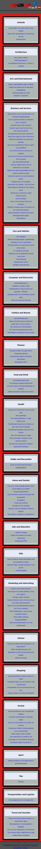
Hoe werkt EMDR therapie (21, 162)
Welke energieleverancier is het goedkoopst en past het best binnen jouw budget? (21, 652)
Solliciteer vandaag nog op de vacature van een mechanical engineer (21, 208)
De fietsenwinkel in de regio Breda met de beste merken (21, 246)
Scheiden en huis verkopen (21, 506)
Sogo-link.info (16, 845)
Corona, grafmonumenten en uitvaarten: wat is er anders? (21, 121)
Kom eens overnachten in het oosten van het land (21, 724)
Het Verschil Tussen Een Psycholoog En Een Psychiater (21, 157)
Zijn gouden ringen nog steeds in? (21, 742)
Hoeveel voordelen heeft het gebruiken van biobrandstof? (21, 645)
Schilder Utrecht (21, 196)
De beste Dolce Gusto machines (21, 125)
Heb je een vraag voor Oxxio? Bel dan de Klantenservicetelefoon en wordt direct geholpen (21, 139)
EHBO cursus (21, 421)
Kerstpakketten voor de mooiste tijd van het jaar (21, 689)
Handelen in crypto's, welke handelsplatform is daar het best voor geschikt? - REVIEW (21, 288)
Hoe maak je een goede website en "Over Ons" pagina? (21, 593)
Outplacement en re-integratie (21, 182)
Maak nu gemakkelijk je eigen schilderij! (21, 84)
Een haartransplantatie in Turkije (21, 418)
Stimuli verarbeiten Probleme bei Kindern (21, 213)
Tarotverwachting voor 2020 (21, 93)
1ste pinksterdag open (21, 318)
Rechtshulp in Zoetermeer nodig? (20, 193)
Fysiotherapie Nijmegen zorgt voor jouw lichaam (21, 431)
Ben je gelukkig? (21, 415)
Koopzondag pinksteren (20, 491)
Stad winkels (21, 359)
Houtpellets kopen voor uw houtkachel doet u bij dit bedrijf (21, 683)
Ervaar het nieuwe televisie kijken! (21, 465)
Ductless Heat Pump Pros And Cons (21, 128)
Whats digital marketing (21, 617)
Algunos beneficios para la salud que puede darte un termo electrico (20, 322)
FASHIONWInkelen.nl (21, 283)
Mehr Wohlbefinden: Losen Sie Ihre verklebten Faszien (21, 612)
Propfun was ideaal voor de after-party (21, 87)
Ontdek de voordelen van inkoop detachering (21, 536)
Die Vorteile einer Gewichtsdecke (20, 327)
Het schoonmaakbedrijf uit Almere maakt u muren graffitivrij (21, 146)
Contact (25, 848)
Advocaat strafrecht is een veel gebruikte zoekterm (21, 712)
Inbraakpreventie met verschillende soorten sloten (21, 296)
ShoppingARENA (21, 467)
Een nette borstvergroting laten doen (21, 329)
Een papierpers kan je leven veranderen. (21, 134)
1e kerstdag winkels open (21, 380)
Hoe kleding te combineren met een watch (21, 332)
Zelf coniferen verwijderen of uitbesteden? (21, 514)
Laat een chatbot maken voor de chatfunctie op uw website (21, 166)
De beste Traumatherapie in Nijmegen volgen (21, 718)
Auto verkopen (21, 236)
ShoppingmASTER (21, 541)
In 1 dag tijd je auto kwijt (21, 251)
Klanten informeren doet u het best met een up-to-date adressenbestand (21, 601)
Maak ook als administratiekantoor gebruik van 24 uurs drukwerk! (21, 607)
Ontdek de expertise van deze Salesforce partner (21, 177)
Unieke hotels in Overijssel (21, 835)
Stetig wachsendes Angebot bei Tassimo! (21, 391)
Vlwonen (21, 782)
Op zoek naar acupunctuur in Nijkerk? (21, 444)
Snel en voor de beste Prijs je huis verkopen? (21, 203)
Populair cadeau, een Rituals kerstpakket (21, 693)
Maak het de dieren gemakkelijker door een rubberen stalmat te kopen (21, 172)
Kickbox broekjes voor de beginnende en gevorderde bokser (21, 762)
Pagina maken (26, 845)
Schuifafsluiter (21, 90)
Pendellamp (21, 500)
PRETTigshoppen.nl (21, 60)
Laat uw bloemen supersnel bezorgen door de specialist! (21, 496)
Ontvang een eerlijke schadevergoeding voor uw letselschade (20, 729)
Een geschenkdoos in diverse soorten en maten (21, 677)
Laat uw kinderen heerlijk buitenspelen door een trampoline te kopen (21, 560)
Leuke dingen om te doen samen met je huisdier (21, 29)
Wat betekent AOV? (21, 362)
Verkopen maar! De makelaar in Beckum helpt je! (21, 510)
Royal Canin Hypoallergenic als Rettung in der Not (21, 35)
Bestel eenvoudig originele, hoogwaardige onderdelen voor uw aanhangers (21, 241)
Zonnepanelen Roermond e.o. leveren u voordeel (21, 64)
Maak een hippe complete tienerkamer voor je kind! (21, 566)
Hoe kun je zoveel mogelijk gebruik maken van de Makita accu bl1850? (21, 487)
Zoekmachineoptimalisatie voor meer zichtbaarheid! (21, 624)
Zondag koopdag (21, 570)
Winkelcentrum (21, 39)
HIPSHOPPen (21, 218)
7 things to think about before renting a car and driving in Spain (21, 820)
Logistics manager (21, 532)
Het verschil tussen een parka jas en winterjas (21, 152)
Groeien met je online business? (21, 589)
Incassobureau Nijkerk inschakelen (21, 356)
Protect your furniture (21, 503)
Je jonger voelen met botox (21, 597)
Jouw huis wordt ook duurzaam (21, 300)
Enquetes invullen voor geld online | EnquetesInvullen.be (21, 352)
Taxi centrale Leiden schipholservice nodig (21, 832)
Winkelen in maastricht (21, 96)
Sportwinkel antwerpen (21, 446)
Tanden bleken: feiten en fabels (21, 734)
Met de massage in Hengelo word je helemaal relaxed (21, 439)
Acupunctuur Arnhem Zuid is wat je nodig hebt (21, 411)
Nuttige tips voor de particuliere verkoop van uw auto (20, 255)
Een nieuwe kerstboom (21, 131)
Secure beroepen (21, 198)
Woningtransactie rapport (21, 215)
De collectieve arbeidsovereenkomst (21, 383)
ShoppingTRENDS (21, 620)
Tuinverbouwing (21, 259)
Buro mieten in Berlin (21, 57)
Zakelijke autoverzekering (21, 265)
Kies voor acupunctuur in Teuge (21, 435)
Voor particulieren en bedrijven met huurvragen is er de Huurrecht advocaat (20, 738)
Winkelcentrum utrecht (21, 262)
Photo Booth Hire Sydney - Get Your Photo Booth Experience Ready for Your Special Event (21, 187)
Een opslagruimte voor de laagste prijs (21, 800)
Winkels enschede (21, 658)
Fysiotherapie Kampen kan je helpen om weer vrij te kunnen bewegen (21, 425)
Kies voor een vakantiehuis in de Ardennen (21, 829)
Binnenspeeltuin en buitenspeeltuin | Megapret (21, 825)
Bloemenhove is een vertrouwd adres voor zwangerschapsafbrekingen (21, 115)
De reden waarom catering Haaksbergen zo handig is (21, 387)
